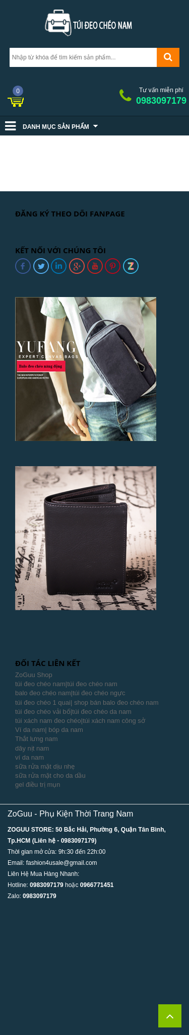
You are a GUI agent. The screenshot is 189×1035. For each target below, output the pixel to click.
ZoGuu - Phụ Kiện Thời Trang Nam (70, 813)
